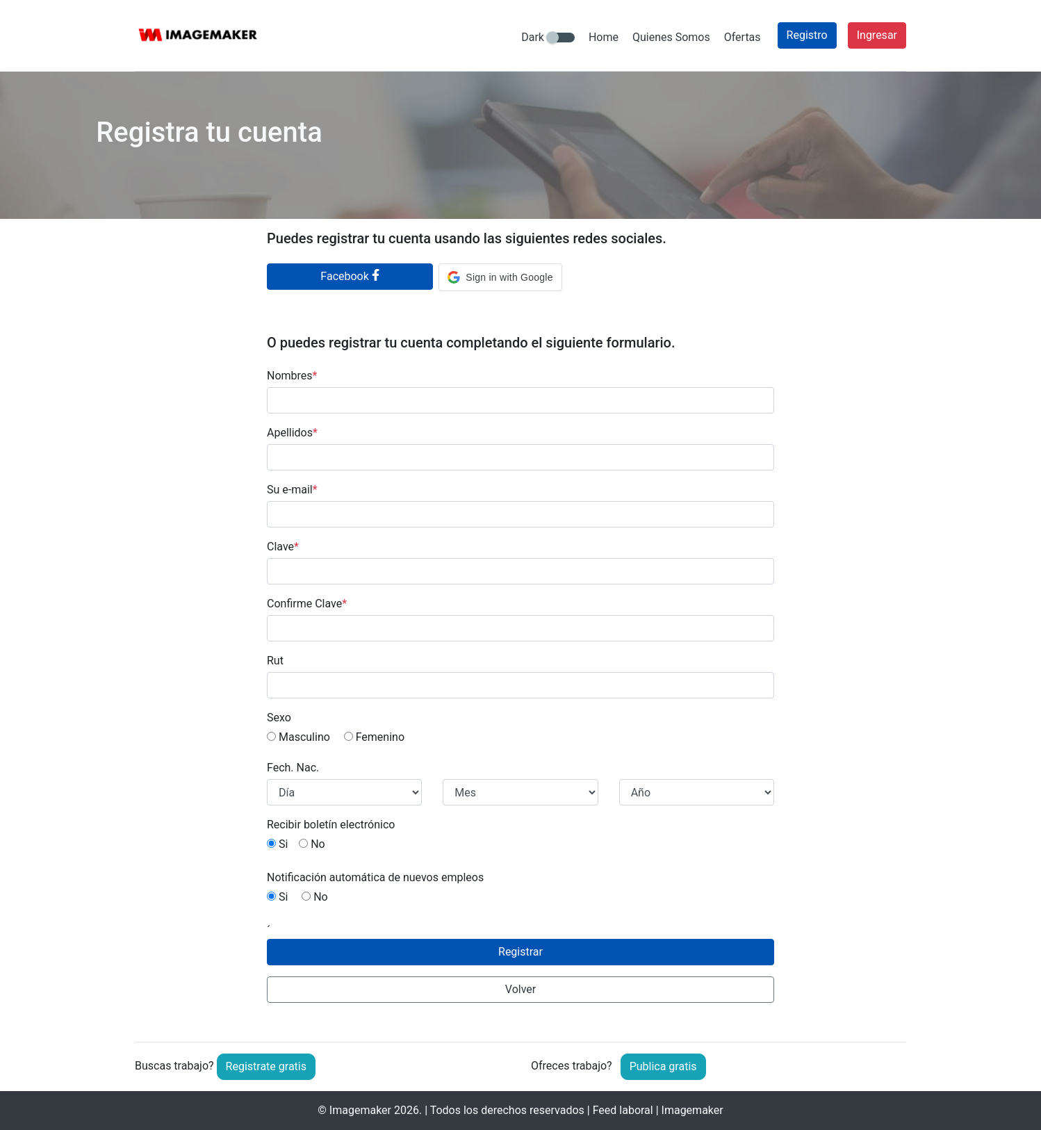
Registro (807, 35)
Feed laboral (623, 1110)
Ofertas (742, 37)
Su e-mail (292, 489)
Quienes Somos (671, 37)
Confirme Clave (307, 603)
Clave (283, 546)
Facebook (349, 276)
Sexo (279, 717)
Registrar (520, 951)
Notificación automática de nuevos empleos (375, 877)
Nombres (292, 375)
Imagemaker (360, 1110)
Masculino (298, 737)
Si (277, 844)
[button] (500, 277)
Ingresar (877, 35)
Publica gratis (663, 1066)
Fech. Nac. (293, 767)
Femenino (374, 737)
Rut (275, 660)
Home (603, 37)
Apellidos (292, 432)
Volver (520, 989)
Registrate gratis (266, 1066)
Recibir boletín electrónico (331, 824)
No (312, 844)
